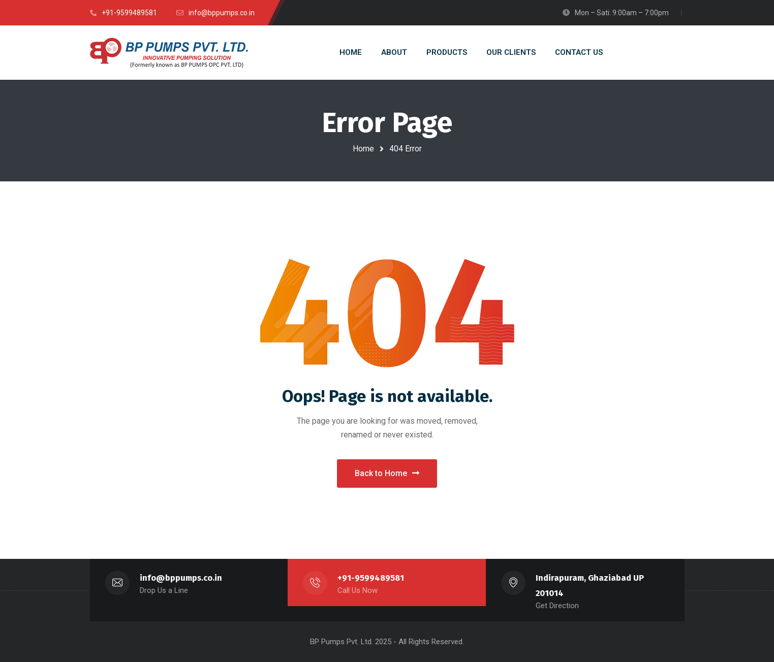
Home (363, 148)
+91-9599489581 (370, 578)
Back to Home (387, 473)
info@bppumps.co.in (181, 578)
